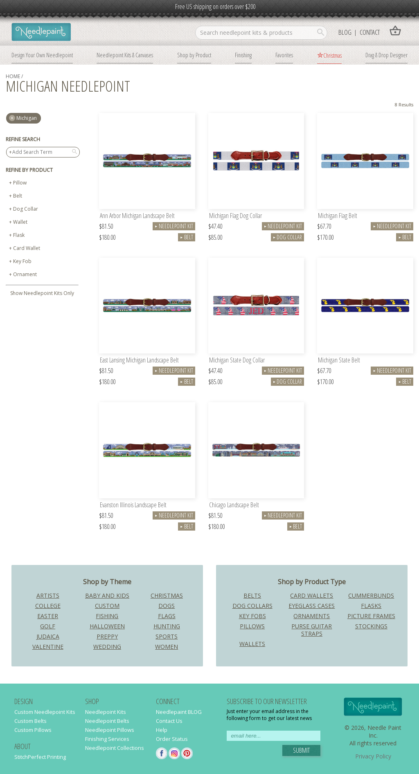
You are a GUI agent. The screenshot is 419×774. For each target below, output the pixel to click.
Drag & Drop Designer (386, 55)
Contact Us (169, 720)
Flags (167, 616)
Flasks (371, 606)
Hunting (166, 626)
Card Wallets (311, 595)
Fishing (107, 616)
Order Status (172, 738)
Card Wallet (26, 248)
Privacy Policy (373, 756)
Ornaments (311, 616)
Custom (107, 606)
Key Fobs (252, 616)
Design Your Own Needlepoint (42, 55)
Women (166, 646)
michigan (26, 118)
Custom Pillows (33, 730)
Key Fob (22, 261)
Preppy (107, 636)
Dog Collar (25, 208)
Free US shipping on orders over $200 (215, 6)
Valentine (47, 646)
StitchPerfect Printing (40, 756)
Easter (47, 616)
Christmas (332, 55)
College (48, 606)
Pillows (252, 626)
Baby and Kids (107, 595)
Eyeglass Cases (311, 606)
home (13, 76)
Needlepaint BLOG (179, 712)
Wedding (107, 646)
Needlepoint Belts (107, 720)
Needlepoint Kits (105, 712)
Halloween (107, 626)
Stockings (371, 626)
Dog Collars (252, 606)
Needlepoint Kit (174, 226)
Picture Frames (371, 616)
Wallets (252, 644)
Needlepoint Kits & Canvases (125, 55)
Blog (344, 32)
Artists (47, 595)
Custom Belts (30, 720)
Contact (370, 32)
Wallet (20, 221)
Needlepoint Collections (114, 748)
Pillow (20, 182)
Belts (252, 595)
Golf (47, 626)
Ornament (25, 274)
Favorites (284, 55)
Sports (166, 636)
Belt (17, 195)
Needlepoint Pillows (109, 730)
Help (161, 730)
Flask (19, 235)
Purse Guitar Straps (311, 629)
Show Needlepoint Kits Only (42, 293)
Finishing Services (107, 738)
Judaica (47, 636)
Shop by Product (194, 55)
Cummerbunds (371, 595)
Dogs (166, 606)
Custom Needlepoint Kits (44, 712)
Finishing (243, 55)
